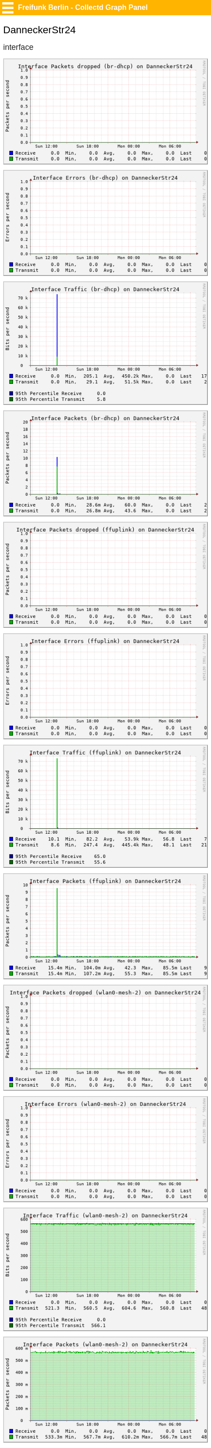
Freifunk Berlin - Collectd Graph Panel (83, 7)
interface (18, 47)
